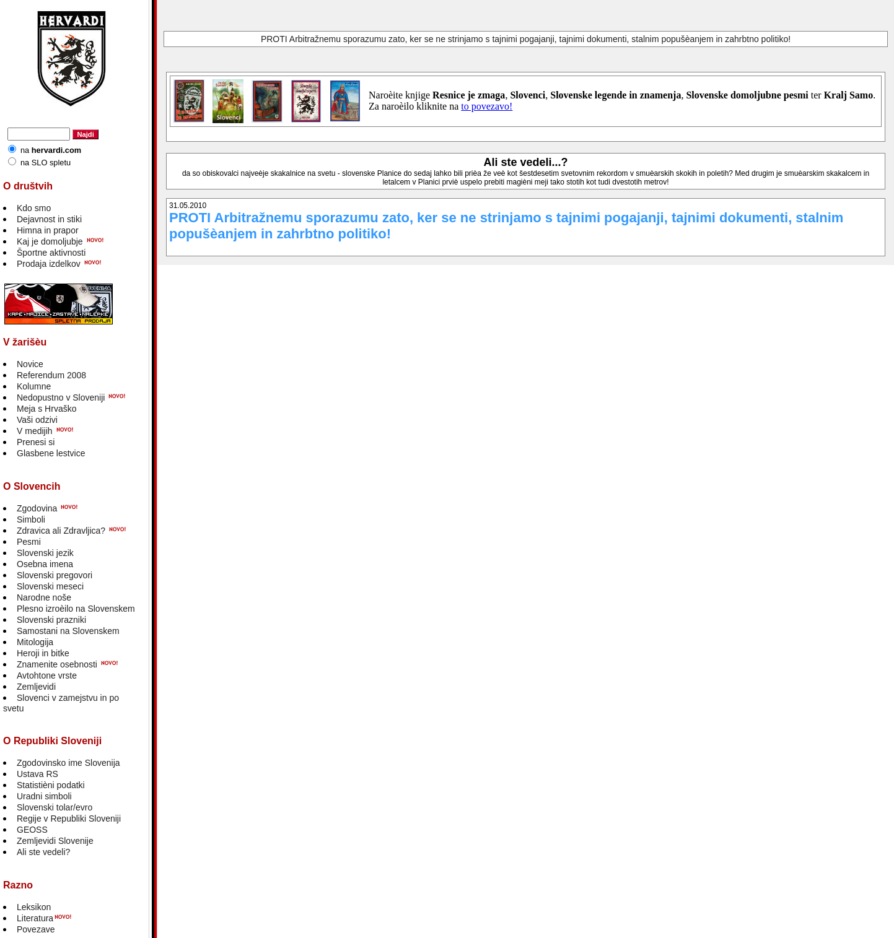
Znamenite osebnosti (57, 664)
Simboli (31, 519)
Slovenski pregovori (54, 575)
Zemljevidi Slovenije (55, 841)
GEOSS (32, 830)
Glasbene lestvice (51, 453)
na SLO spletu (45, 162)
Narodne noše (44, 597)
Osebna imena (45, 564)
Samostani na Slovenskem (68, 631)
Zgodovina (37, 508)
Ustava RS (37, 774)
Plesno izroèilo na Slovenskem (76, 609)
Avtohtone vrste (47, 675)
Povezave (36, 929)
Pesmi (29, 542)
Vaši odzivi (37, 420)
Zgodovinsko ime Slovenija (68, 763)
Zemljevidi (36, 687)
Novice (30, 364)
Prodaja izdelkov (49, 264)
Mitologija (35, 642)
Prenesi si (36, 442)
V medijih (35, 431)
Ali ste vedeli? (43, 852)
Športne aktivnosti (51, 253)
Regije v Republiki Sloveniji (69, 818)
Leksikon (34, 907)
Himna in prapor (48, 230)
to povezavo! (486, 106)
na (50, 150)
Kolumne (34, 386)
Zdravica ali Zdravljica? (61, 531)
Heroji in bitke (43, 653)
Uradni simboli (44, 796)
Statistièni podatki (51, 785)
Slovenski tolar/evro (54, 807)
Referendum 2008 (51, 375)
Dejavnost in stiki (49, 219)
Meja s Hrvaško (46, 409)
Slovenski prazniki (51, 620)
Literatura (35, 918)
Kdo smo (34, 208)
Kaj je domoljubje (50, 241)
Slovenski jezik (45, 553)
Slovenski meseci (50, 586)
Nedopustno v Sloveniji (61, 397)
